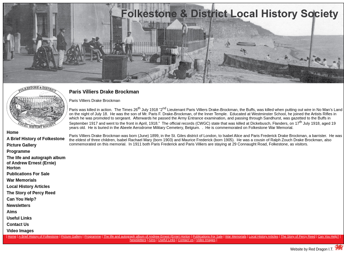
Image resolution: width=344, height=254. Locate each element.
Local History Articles (263, 236)
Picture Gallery (71, 236)
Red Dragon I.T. (321, 249)
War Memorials (235, 236)
